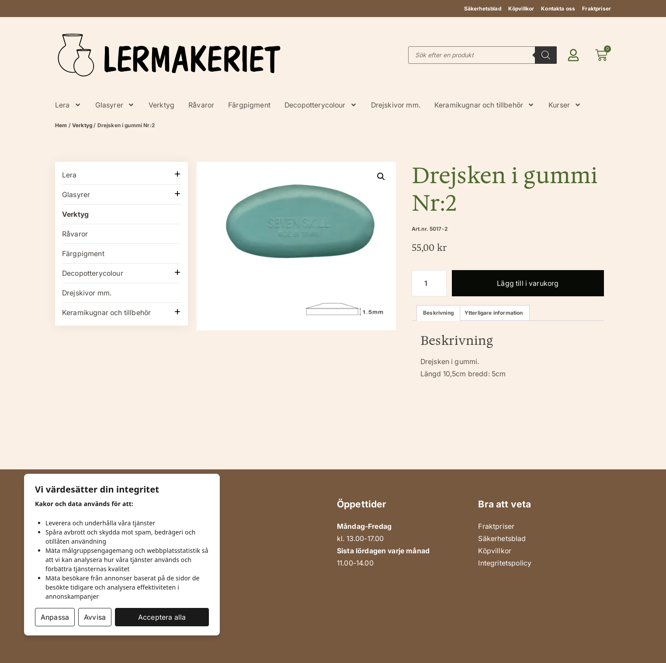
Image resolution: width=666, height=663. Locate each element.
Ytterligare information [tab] (494, 312)
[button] (381, 176)
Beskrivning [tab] (438, 312)
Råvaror (201, 105)
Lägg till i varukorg (527, 283)
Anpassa (55, 617)
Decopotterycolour (320, 105)
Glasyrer (115, 105)
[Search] (546, 55)
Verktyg (161, 105)
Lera (68, 105)
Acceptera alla (162, 617)
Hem (61, 125)
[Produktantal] (429, 283)
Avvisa (95, 617)
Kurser (564, 105)
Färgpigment (249, 105)
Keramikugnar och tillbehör (484, 105)
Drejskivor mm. (395, 105)
